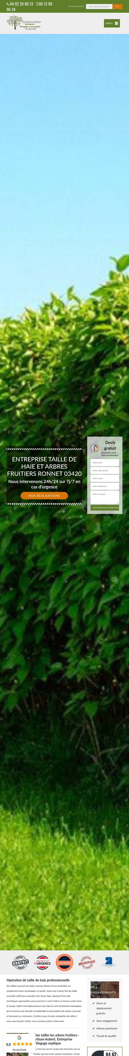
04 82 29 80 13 (20, 4)
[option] (64, 528)
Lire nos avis (19, 1049)
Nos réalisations (44, 495)
